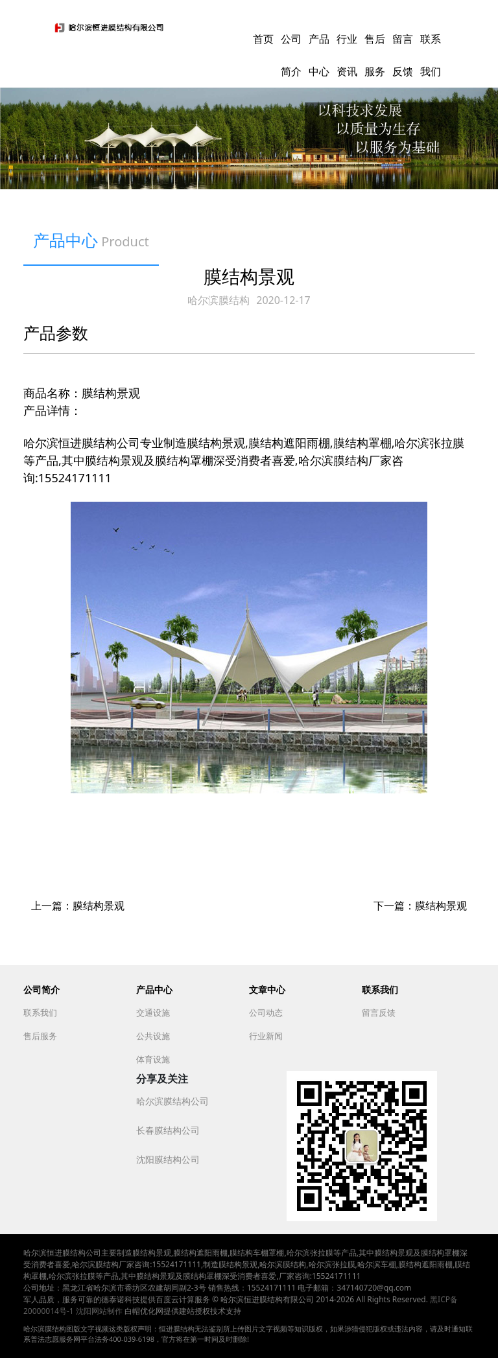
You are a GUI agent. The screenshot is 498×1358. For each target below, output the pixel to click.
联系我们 (40, 1012)
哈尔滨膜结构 (218, 300)
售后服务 (40, 1036)
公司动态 (266, 1012)
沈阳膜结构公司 (168, 1159)
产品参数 (55, 333)
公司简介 (41, 989)
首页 (263, 39)
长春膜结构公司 (168, 1130)
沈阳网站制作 (99, 1311)
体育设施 (153, 1059)
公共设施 (153, 1036)
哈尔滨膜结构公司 (172, 1101)
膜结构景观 (98, 905)
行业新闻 (266, 1036)
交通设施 (153, 1012)
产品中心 (154, 989)
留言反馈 (379, 1012)
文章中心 (267, 989)
